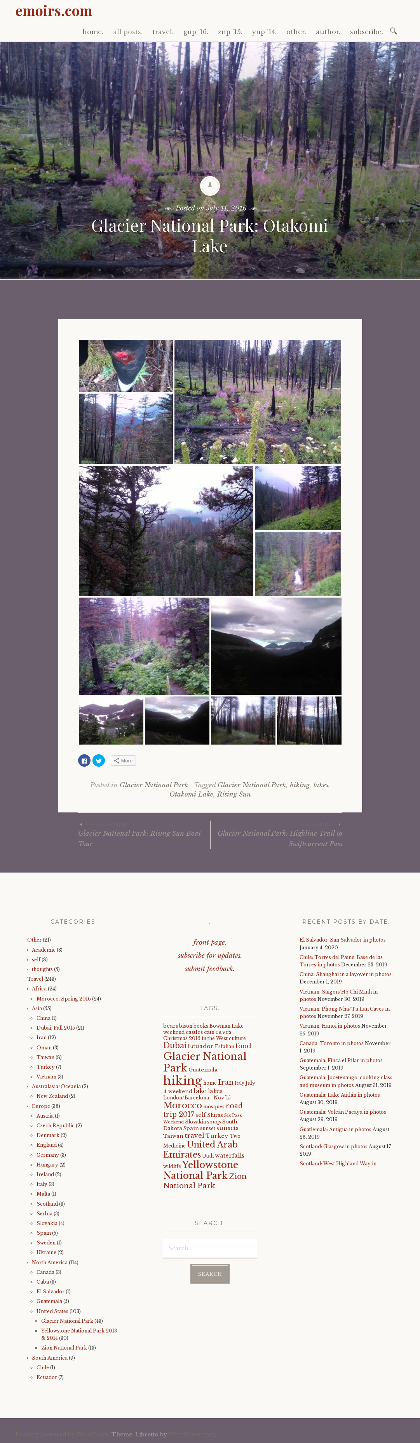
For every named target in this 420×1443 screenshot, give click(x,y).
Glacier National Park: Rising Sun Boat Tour (144, 834)
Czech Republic (56, 1125)
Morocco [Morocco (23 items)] (182, 1105)
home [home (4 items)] (210, 1083)
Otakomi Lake (191, 794)
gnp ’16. (195, 32)
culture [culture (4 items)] (237, 1038)
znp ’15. (230, 32)
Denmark (48, 1135)
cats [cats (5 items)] (209, 1032)
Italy (42, 1184)
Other (34, 940)
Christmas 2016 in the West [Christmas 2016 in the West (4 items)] (195, 1038)
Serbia (44, 1214)
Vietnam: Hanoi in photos (330, 1026)
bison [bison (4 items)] (185, 1026)
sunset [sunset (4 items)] (207, 1128)
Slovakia (47, 1223)
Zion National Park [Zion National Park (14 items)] (205, 1181)
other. (296, 32)
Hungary (47, 1165)
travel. (163, 32)
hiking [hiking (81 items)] (182, 1081)
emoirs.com (54, 10)
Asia (37, 1008)
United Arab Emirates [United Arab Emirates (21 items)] (200, 1149)
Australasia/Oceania (56, 1086)
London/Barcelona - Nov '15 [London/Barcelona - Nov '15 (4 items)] (197, 1098)
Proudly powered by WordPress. (63, 1434)
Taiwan (45, 1057)
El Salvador (50, 1291)
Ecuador (47, 1377)
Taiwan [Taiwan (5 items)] (173, 1136)
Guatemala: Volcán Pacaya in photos (343, 1112)
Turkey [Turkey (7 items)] (217, 1135)
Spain (44, 1233)
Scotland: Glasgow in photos (334, 1146)
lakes (321, 785)
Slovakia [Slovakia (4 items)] (195, 1122)
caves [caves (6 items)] (223, 1031)
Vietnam (46, 1077)
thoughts (42, 969)
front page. (210, 942)
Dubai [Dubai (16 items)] (174, 1045)
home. (92, 32)
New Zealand (52, 1096)
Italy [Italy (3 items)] (239, 1083)
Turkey (46, 1067)
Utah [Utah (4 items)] (208, 1156)
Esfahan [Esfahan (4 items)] (224, 1046)
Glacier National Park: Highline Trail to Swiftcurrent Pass (276, 834)
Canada (45, 1272)
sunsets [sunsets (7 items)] (227, 1128)
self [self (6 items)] (200, 1114)
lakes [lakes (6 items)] (215, 1091)
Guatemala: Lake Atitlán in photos (340, 1095)
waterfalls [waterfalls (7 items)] (229, 1155)
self (36, 960)
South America (50, 1358)
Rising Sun (234, 794)
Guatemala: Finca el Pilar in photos (341, 1060)
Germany (48, 1155)
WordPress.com (191, 1434)
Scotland (47, 1204)
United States (52, 1311)
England (47, 1145)
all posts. (128, 32)
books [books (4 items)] (200, 1026)
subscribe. (366, 32)
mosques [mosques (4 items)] (214, 1106)
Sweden (46, 1243)
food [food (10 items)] (243, 1046)
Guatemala (49, 1301)
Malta (43, 1194)
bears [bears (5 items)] (170, 1026)
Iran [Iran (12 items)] (226, 1082)
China (44, 1018)
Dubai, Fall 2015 (56, 1028)
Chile (43, 1367)
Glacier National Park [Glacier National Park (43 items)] (205, 1062)
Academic (44, 950)
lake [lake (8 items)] (200, 1091)
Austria (45, 1116)
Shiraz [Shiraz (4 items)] (215, 1115)
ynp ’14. (264, 32)
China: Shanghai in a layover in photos (346, 974)
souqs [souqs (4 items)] (214, 1122)
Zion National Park (64, 1348)
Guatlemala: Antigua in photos (335, 1129)
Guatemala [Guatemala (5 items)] (203, 1069)
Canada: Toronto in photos (332, 1043)
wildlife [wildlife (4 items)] (172, 1166)
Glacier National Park (154, 785)
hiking (300, 785)
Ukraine (46, 1252)
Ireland (45, 1174)
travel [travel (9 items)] (194, 1135)
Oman (44, 1048)
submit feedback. (210, 969)
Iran (42, 1037)
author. (328, 32)
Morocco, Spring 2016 (64, 999)
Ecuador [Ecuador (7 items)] (201, 1046)
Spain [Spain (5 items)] (191, 1128)
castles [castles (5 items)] (194, 1032)
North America (50, 1262)
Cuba (43, 1282)
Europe (41, 1106)
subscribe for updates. (210, 956)
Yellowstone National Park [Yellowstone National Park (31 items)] (200, 1170)
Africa (39, 989)
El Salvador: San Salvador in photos (343, 940)
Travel (35, 979)
